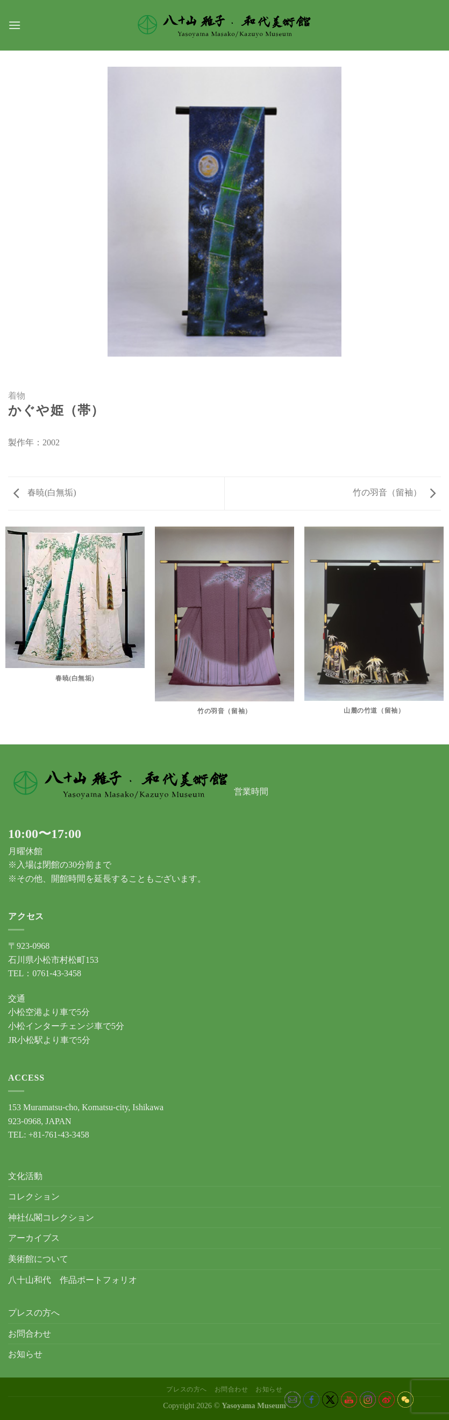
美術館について (38, 1258)
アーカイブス (34, 1237)
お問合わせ (29, 1333)
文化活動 (25, 1176)
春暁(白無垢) (44, 492)
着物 (16, 395)
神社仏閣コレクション (51, 1217)
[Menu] (14, 25)
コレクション (34, 1196)
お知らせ (25, 1354)
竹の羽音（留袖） (394, 492)
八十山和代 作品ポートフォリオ (72, 1279)
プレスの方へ (34, 1312)
